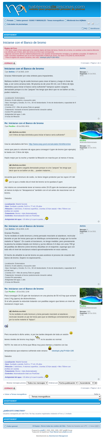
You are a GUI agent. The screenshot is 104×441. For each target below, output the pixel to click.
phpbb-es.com (67, 432)
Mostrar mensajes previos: (27, 383)
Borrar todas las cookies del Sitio (53, 426)
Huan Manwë (54, 432)
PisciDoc (12, 126)
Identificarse (95, 28)
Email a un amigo (92, 23)
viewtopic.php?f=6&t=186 (63, 351)
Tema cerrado (9, 63)
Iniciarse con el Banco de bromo (24, 42)
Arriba (98, 118)
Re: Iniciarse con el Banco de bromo (24, 123)
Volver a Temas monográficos (16, 394)
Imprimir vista (88, 23)
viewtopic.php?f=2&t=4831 (49, 57)
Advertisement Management (58, 436)
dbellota (11, 72)
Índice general (22, 20)
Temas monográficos (55, 20)
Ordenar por (63, 383)
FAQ (85, 28)
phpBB (42, 430)
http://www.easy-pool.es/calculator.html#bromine (50, 144)
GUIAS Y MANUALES (37, 20)
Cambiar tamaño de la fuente (97, 23)
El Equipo (36, 426)
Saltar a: (97, 394)
